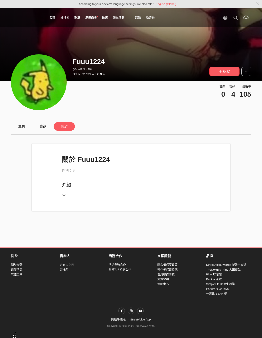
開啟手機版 (118, 319)
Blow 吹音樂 (214, 274)
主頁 (21, 126)
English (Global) (166, 4)
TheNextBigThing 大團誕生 (223, 269)
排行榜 (65, 17)
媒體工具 (16, 274)
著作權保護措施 (167, 269)
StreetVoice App (140, 319)
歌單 (77, 17)
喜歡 (43, 126)
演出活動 (118, 17)
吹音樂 (150, 17)
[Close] (257, 4)
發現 (52, 17)
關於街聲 (16, 264)
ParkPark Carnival (217, 288)
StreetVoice (27, 18)
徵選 (105, 17)
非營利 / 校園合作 (120, 269)
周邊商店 (91, 17)
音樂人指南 (67, 264)
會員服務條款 (166, 274)
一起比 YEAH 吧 (216, 293)
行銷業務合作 (117, 264)
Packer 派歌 (214, 279)
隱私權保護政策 (167, 264)
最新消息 (16, 269)
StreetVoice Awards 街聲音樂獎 (226, 264)
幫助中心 (163, 284)
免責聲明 (163, 279)
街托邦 (64, 269)
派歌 (138, 17)
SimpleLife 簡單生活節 (220, 284)
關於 (64, 126)
